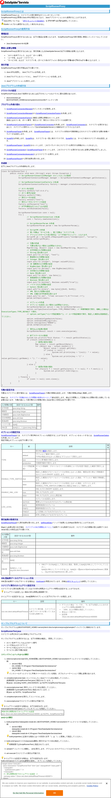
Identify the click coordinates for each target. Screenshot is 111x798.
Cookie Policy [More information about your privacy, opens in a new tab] (92, 786)
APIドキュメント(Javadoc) (33, 21)
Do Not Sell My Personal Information (28, 793)
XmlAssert (40, 581)
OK (54, 793)
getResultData (46, 523)
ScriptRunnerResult (14, 159)
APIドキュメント (73, 581)
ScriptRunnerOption (101, 435)
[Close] (107, 783)
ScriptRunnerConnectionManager (19, 109)
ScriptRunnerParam (14, 131)
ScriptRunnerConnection (44, 125)
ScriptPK (9, 138)
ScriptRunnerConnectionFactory (48, 113)
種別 (44, 451)
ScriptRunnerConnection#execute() (20, 154)
